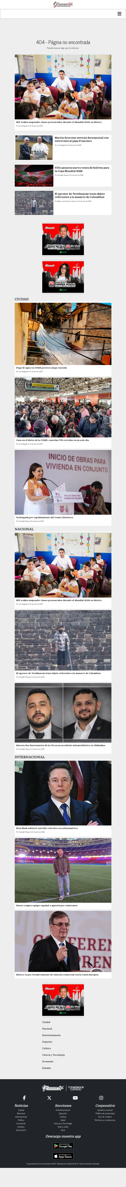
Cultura (46, 1048)
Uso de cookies (105, 1116)
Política (21, 1120)
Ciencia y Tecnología (53, 1055)
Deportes (47, 1042)
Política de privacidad (105, 1113)
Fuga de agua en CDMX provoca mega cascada (41, 368)
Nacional (47, 1029)
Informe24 (21, 1130)
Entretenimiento (51, 1035)
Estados (46, 1068)
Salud (63, 1120)
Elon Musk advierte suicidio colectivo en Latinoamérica (47, 828)
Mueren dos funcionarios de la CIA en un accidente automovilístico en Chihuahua (61, 745)
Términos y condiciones (104, 1120)
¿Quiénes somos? (105, 1110)
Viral (63, 1130)
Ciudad (46, 1022)
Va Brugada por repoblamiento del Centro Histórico (44, 517)
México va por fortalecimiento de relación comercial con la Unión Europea (57, 974)
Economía (47, 1061)
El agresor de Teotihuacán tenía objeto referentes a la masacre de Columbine (58, 673)
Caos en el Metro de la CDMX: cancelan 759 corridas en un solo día (52, 440)
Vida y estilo (63, 1126)
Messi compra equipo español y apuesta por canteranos (47, 905)
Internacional (21, 1116)
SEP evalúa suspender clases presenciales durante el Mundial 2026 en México (59, 122)
